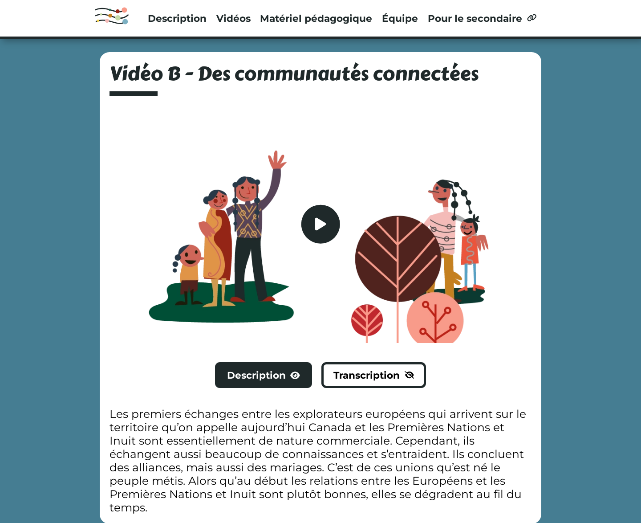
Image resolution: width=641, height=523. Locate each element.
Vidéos (233, 18)
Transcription (373, 375)
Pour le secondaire (482, 18)
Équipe (400, 18)
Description (177, 18)
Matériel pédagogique (316, 18)
